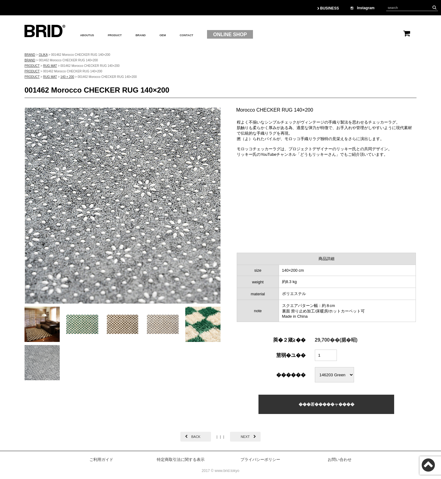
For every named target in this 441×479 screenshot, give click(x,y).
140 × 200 (67, 77)
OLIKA (43, 54)
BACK (195, 437)
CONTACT (220, 34)
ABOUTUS (92, 34)
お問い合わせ (340, 459)
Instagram (363, 8)
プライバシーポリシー (260, 459)
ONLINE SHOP (268, 34)
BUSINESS (328, 8)
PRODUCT (129, 34)
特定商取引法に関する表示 (181, 459)
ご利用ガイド (101, 459)
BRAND (163, 34)
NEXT (245, 437)
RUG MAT (50, 65)
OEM (190, 34)
